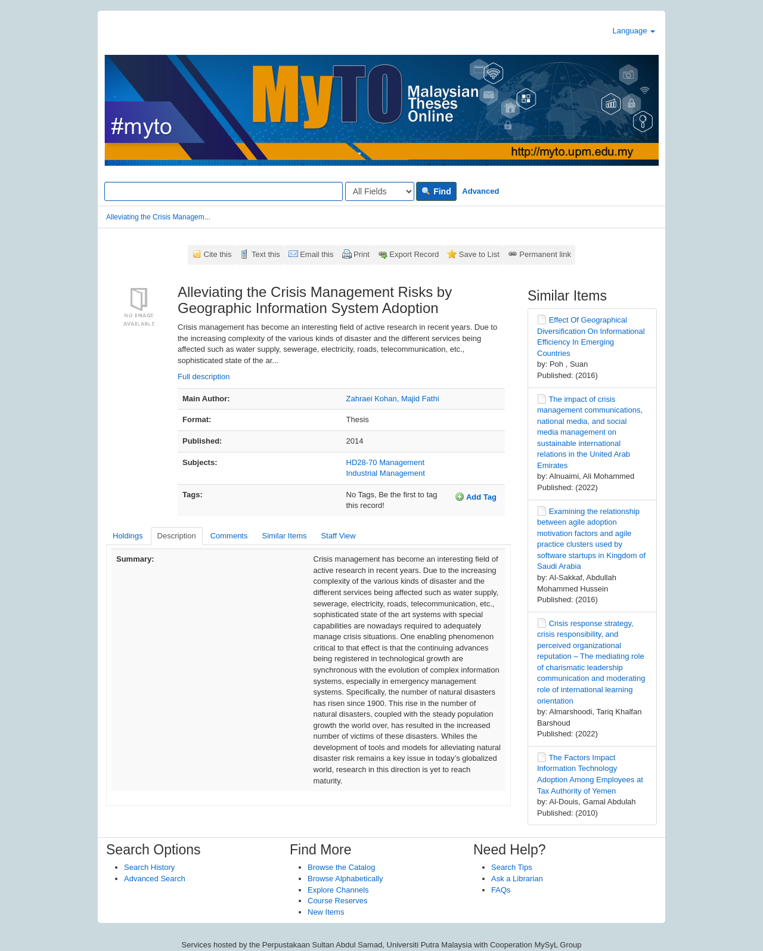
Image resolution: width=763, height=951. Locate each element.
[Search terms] (223, 191)
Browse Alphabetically (345, 878)
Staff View (338, 535)
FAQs (501, 889)
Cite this (218, 254)
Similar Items (284, 535)
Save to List (479, 254)
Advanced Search (154, 878)
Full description (203, 376)
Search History (149, 867)
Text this (266, 254)
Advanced (480, 191)
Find (436, 191)
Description (176, 535)
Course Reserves (337, 900)
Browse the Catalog (341, 867)
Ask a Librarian (517, 878)
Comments (229, 535)
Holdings (128, 535)
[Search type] (379, 191)
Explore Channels (338, 889)
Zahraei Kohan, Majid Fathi (392, 398)
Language (634, 30)
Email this (316, 254)
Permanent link (545, 254)
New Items (326, 911)
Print (361, 254)
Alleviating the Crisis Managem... (158, 217)
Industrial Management (385, 473)
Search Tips (511, 867)
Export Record (414, 254)
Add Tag (476, 496)
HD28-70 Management (385, 462)
